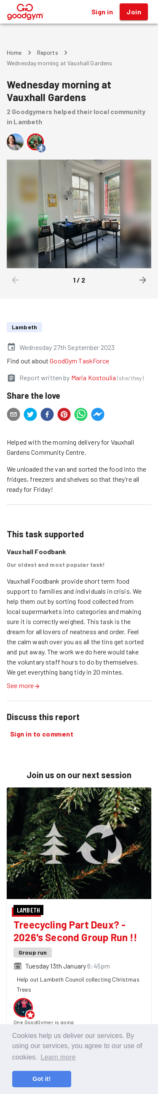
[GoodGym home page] (25, 11)
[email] (13, 416)
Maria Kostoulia (93, 378)
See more (23, 685)
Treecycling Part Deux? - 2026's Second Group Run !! (75, 930)
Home (14, 52)
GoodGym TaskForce (79, 361)
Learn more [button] (57, 1057)
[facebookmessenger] (97, 416)
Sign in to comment (42, 734)
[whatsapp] (81, 416)
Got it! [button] (41, 1078)
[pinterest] (64, 416)
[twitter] (30, 416)
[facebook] (47, 416)
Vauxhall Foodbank (37, 551)
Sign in (102, 11)
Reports (47, 52)
